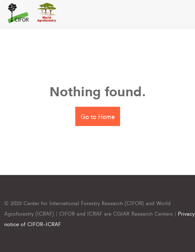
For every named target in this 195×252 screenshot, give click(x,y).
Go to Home (98, 116)
